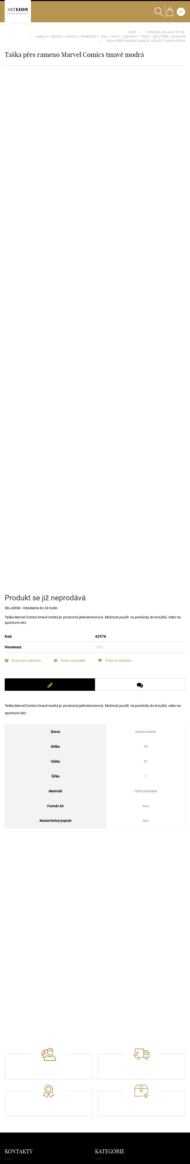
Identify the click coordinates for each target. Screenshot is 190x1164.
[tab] (50, 688)
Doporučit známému (23, 663)
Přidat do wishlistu (115, 663)
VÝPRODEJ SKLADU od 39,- (165, 32)
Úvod (132, 32)
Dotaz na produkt (70, 663)
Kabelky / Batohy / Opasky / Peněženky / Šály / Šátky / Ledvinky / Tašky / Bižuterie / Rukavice (110, 36)
